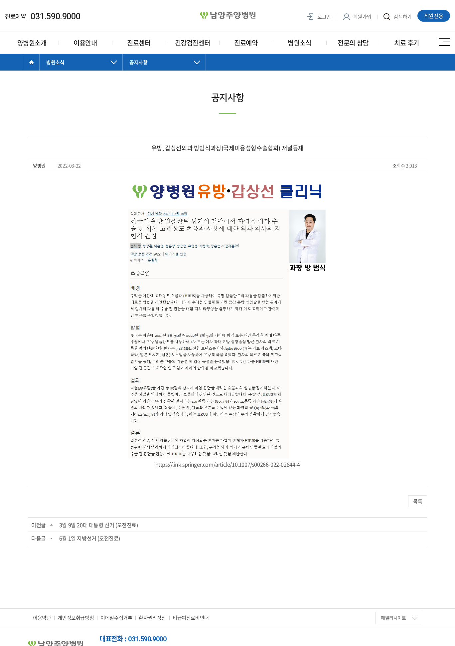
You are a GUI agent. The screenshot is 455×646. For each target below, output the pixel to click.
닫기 (81, 69)
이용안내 (85, 43)
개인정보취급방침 (76, 617)
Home (31, 62)
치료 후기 (406, 43)
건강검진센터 (192, 43)
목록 (417, 501)
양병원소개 (32, 43)
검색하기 (397, 16)
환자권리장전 (152, 617)
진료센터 (138, 43)
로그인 (319, 16)
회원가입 (357, 16)
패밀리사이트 (399, 617)
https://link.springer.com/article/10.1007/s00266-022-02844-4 (227, 464)
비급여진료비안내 (191, 617)
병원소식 (299, 43)
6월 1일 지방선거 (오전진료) (89, 538)
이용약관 (42, 617)
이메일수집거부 (116, 617)
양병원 (227, 15)
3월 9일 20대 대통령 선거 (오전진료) (98, 525)
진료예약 (245, 43)
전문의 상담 (353, 43)
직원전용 (433, 16)
